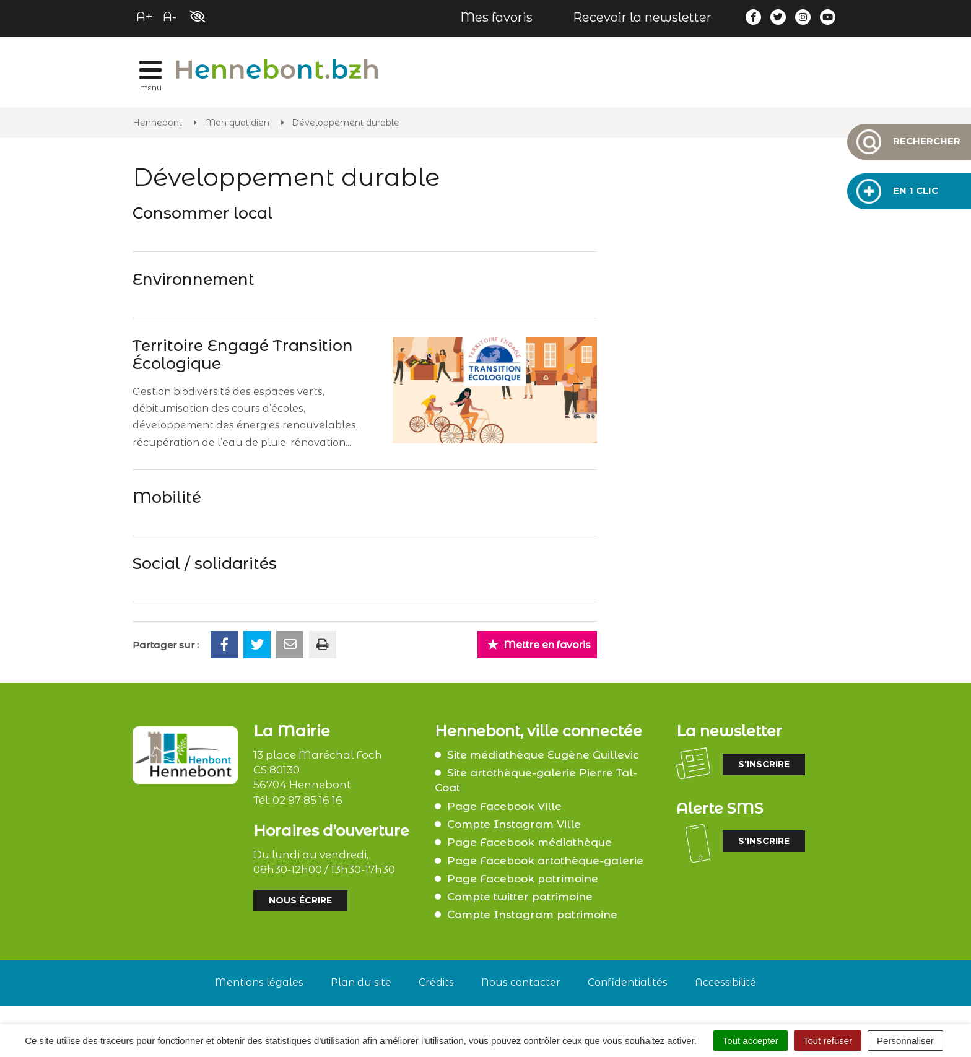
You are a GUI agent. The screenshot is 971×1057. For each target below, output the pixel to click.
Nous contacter (520, 982)
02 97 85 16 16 (307, 800)
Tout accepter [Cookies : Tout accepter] (750, 1040)
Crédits (436, 982)
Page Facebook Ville (504, 806)
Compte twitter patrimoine (520, 896)
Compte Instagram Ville (514, 824)
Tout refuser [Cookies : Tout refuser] (827, 1040)
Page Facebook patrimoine (522, 878)
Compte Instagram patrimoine (532, 914)
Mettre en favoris (539, 644)
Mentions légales (259, 982)
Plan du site (361, 982)
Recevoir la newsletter (642, 17)
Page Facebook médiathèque (529, 842)
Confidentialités (628, 982)
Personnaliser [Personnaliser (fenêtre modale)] (905, 1040)
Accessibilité (725, 982)
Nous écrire (300, 900)
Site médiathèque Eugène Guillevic (543, 755)
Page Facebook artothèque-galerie (545, 861)
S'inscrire (764, 764)
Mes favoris (496, 17)
